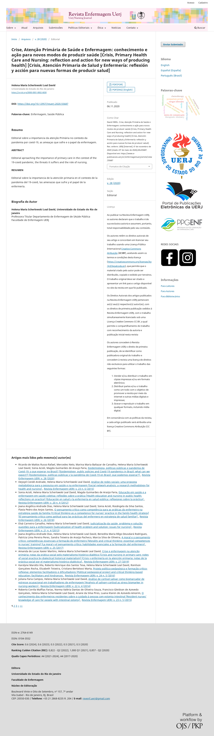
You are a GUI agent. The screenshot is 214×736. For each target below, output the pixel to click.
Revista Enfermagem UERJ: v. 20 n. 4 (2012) (43, 502)
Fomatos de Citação (119, 166)
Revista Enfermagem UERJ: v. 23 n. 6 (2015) (69, 488)
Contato (131, 27)
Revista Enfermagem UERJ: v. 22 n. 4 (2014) (65, 586)
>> (21, 605)
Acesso (190, 2)
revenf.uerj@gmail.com (96, 698)
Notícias (116, 27)
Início (14, 39)
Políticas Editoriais (79, 27)
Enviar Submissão (173, 44)
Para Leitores (167, 286)
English (165, 65)
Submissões (56, 27)
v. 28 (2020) (41, 39)
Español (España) (171, 70)
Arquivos (38, 27)
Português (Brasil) (171, 75)
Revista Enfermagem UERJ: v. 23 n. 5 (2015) (107, 600)
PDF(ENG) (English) (122, 89)
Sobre (10, 27)
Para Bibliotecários (170, 296)
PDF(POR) (117, 84)
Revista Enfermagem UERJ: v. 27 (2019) (106, 561)
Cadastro (203, 2)
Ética (101, 27)
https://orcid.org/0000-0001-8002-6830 (29, 92)
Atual (24, 27)
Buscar (199, 27)
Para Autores (167, 291)
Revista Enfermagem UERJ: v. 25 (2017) (40, 547)
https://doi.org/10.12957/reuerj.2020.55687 (43, 103)
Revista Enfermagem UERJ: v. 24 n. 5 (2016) (90, 575)
